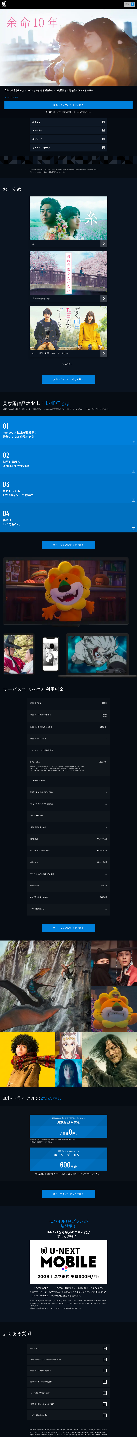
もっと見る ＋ (68, 364)
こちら (88, 112)
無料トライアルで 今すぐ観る (68, 105)
